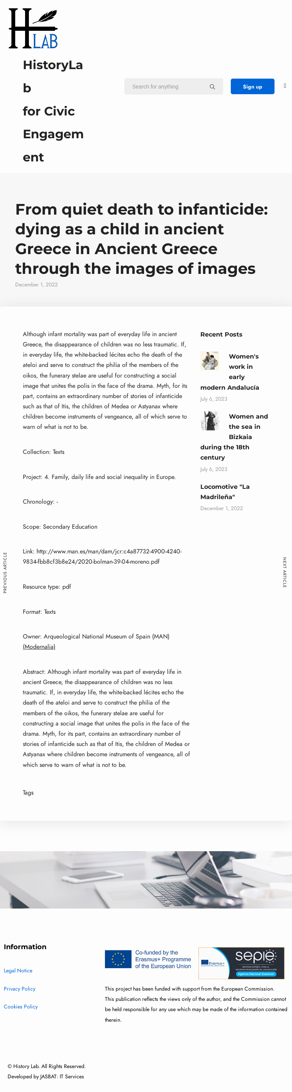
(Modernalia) (39, 647)
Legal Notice (18, 970)
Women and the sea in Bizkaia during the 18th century (234, 437)
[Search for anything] (212, 86)
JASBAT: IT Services (62, 1076)
